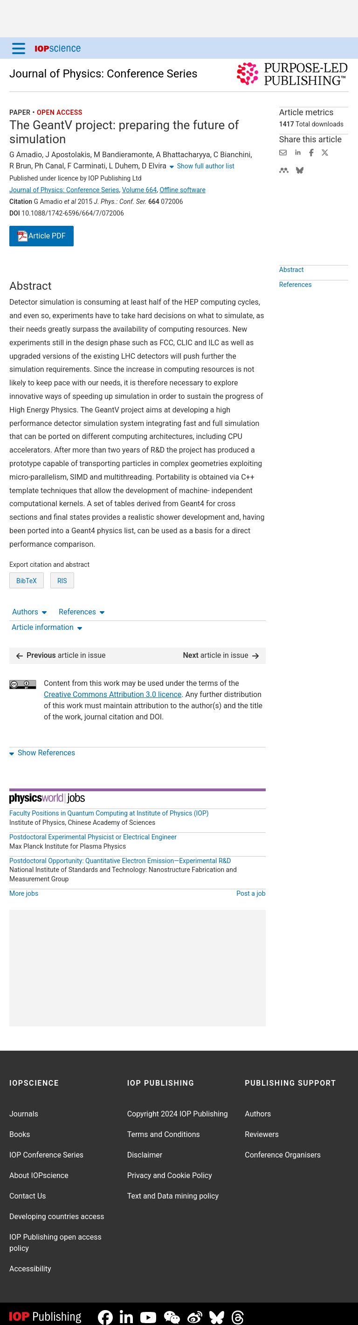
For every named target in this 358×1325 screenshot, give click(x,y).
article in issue (61, 647)
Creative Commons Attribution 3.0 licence (112, 687)
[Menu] (18, 48)
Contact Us (27, 1188)
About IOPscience (39, 1168)
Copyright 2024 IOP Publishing (177, 1106)
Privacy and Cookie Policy (169, 1168)
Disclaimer (144, 1147)
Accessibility (30, 1261)
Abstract (291, 291)
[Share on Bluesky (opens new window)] (299, 169)
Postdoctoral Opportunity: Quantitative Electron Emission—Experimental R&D (120, 853)
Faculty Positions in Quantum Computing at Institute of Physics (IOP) (109, 805)
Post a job (250, 886)
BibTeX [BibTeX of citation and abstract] (26, 615)
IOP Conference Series (46, 1147)
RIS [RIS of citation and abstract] (62, 615)
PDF (41, 236)
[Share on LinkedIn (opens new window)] (298, 151)
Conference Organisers (283, 1147)
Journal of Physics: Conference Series (103, 73)
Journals (23, 1106)
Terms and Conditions (163, 1127)
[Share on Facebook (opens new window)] (311, 151)
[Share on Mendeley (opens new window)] (284, 169)
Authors (29, 270)
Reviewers (262, 1127)
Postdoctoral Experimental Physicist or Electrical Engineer (93, 829)
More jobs (23, 886)
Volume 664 (139, 190)
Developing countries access (56, 1209)
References (81, 270)
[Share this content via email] (283, 151)
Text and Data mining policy (173, 1188)
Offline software (182, 190)
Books (19, 1127)
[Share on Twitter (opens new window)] (325, 151)
